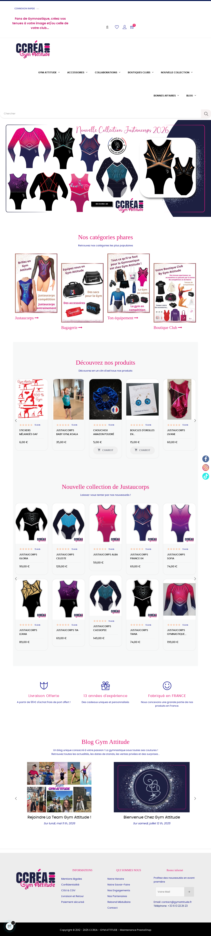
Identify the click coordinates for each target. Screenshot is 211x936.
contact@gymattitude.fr (177, 902)
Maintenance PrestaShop (135, 930)
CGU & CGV (68, 890)
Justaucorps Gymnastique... (176, 632)
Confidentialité (70, 885)
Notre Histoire (115, 879)
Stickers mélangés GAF (28, 432)
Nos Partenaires (117, 896)
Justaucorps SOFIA (176, 556)
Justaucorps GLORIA (28, 556)
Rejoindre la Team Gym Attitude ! (59, 817)
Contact (112, 908)
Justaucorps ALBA (105, 554)
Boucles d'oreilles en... (142, 432)
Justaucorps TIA (67, 630)
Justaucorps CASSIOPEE (102, 628)
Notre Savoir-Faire (118, 885)
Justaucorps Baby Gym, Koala (67, 432)
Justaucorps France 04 (139, 556)
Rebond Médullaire (119, 902)
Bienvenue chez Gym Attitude (152, 817)
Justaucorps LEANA (28, 632)
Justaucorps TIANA (139, 632)
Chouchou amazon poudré (103, 432)
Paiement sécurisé (72, 902)
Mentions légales (71, 879)
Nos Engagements (118, 890)
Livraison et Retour (72, 896)
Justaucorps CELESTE (65, 556)
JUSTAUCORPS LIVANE (176, 432)
